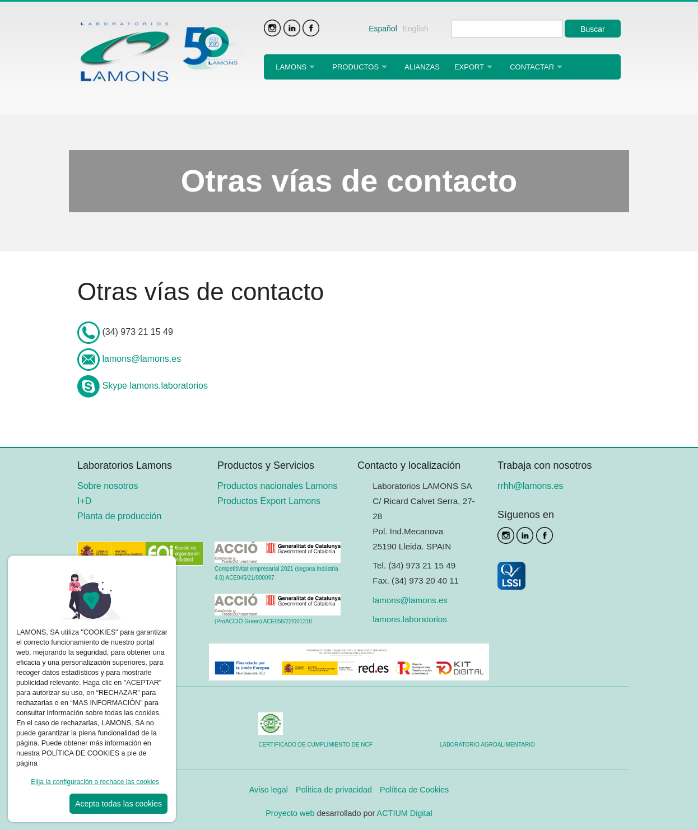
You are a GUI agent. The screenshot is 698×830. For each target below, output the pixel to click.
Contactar (532, 67)
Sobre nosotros (107, 486)
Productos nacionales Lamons (277, 486)
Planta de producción (119, 516)
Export (469, 67)
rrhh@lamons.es (530, 486)
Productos (355, 67)
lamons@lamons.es (141, 358)
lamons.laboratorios (410, 619)
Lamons (291, 67)
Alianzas (422, 67)
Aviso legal (268, 789)
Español (383, 28)
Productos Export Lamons (268, 501)
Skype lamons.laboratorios (155, 385)
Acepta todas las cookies (118, 803)
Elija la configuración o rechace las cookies (95, 782)
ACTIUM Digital (404, 813)
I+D (84, 501)
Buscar (592, 29)
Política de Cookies (414, 789)
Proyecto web (291, 813)
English (416, 28)
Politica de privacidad (334, 789)
